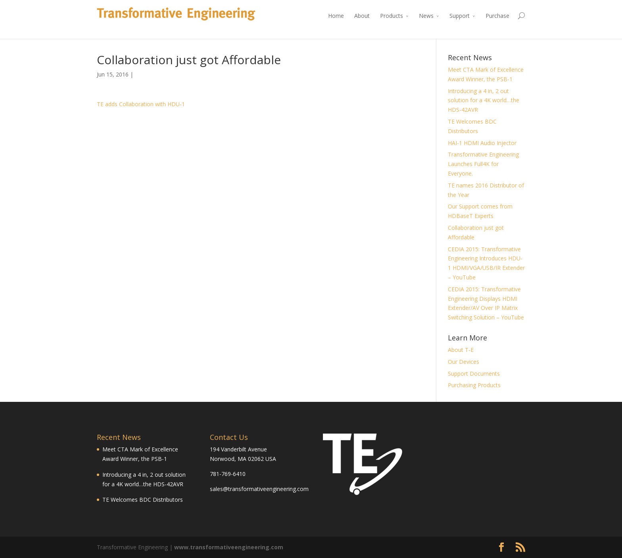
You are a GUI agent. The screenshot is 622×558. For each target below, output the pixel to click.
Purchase (497, 15)
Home (336, 15)
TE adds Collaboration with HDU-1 (141, 104)
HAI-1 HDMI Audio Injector (482, 143)
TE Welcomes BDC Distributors (142, 499)
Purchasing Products (474, 385)
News (426, 15)
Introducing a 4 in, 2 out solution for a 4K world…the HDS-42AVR (483, 100)
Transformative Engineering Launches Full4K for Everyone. (483, 164)
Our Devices (463, 361)
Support (459, 15)
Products (391, 15)
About (362, 15)
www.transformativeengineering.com (228, 547)
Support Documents (474, 373)
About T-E (461, 350)
